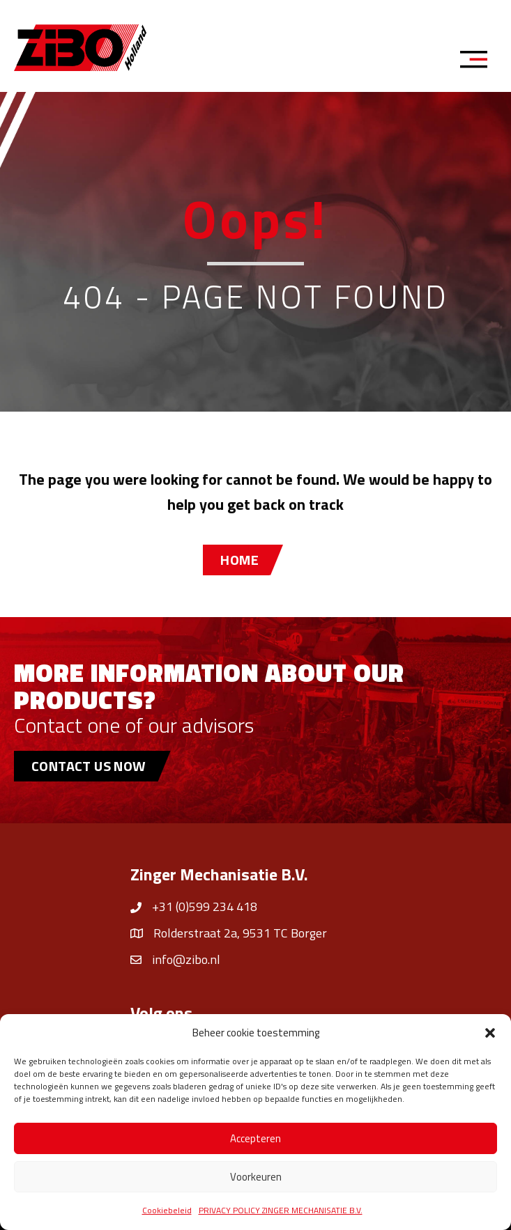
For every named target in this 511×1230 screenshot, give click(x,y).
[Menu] (478, 61)
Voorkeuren (256, 1177)
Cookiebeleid (167, 1210)
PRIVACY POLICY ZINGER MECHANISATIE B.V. (281, 1210)
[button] (490, 1033)
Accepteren (255, 1138)
